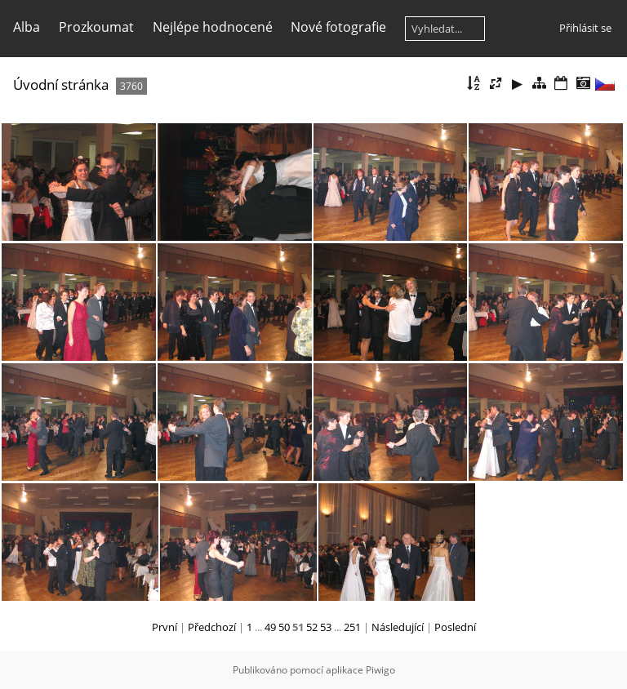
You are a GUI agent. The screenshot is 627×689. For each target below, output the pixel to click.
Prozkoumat (96, 27)
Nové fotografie (338, 27)
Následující (397, 627)
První (164, 627)
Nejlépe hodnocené (213, 27)
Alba (26, 27)
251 (352, 627)
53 (325, 627)
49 (270, 627)
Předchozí (212, 627)
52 (312, 627)
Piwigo (380, 670)
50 (284, 627)
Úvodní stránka (61, 84)
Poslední (455, 627)
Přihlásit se (585, 27)
